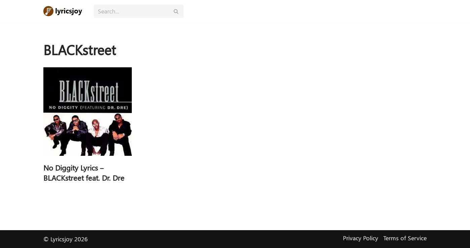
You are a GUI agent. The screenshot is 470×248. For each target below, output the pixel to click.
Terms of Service (405, 238)
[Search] (131, 11)
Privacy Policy (360, 238)
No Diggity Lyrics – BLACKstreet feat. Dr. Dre (83, 173)
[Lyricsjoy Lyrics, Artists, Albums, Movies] (63, 11)
